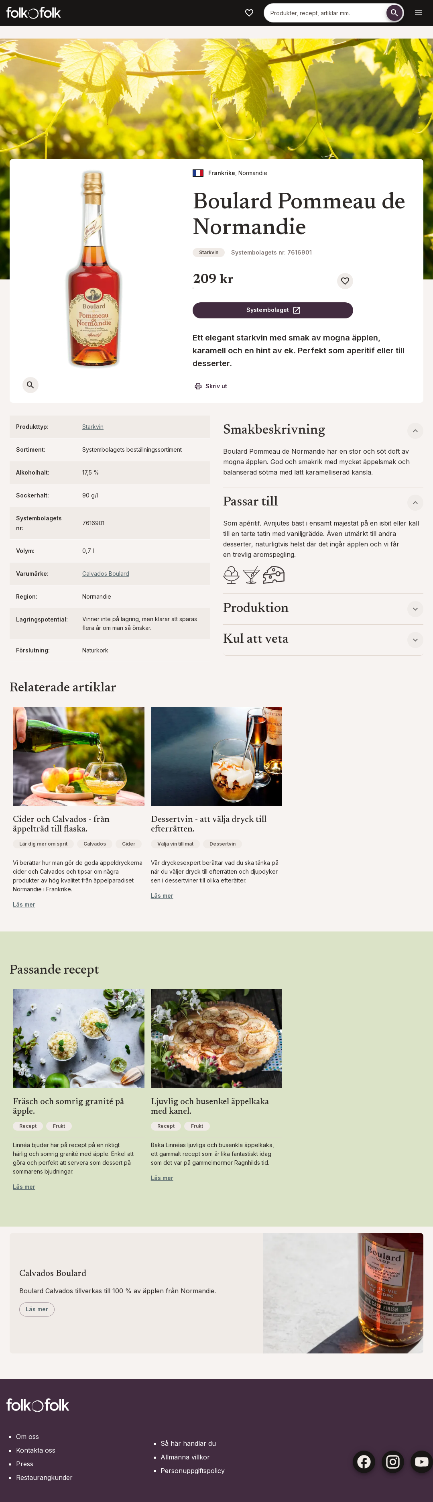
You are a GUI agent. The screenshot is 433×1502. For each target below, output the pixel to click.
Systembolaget (273, 310)
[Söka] (394, 13)
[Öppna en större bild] (30, 385)
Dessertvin (222, 844)
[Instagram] (393, 1462)
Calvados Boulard (105, 573)
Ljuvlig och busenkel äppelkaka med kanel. (210, 1107)
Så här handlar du (188, 1443)
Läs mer (24, 904)
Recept (28, 1126)
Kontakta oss (35, 1450)
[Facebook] (364, 1462)
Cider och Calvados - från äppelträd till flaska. (61, 824)
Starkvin (208, 252)
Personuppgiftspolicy (193, 1471)
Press (24, 1464)
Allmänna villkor (185, 1457)
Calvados (94, 844)
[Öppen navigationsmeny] (419, 13)
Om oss (27, 1437)
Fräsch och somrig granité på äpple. (68, 1107)
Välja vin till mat (175, 844)
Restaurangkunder (44, 1477)
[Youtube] (422, 1462)
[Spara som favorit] (345, 281)
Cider (128, 844)
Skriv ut (210, 386)
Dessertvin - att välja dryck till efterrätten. (208, 824)
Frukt (59, 1126)
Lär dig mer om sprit (43, 844)
